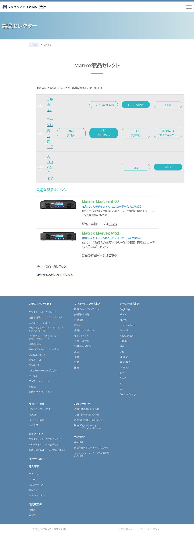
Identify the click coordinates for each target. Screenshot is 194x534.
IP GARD (124, 367)
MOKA (123, 319)
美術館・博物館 (81, 314)
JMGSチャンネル (37, 495)
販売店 (32, 515)
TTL (122, 383)
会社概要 (79, 437)
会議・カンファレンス (84, 330)
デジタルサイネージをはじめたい (45, 439)
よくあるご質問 (36, 420)
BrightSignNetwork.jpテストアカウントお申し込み (87, 427)
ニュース (34, 474)
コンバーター (35, 365)
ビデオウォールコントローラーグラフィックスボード (43, 337)
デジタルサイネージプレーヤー (44, 312)
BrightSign (125, 309)
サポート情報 (36, 404)
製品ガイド (34, 490)
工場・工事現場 (81, 341)
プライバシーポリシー (150, 529)
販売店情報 (35, 504)
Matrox (124, 346)
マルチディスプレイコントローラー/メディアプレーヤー (46, 329)
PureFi (123, 378)
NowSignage (127, 335)
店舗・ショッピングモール (86, 309)
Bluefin (123, 314)
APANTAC (125, 362)
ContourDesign (128, 394)
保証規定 (33, 425)
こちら (113, 224)
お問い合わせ (82, 404)
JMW (122, 373)
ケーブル (33, 376)
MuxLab (124, 357)
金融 (76, 357)
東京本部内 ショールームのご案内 (91, 447)
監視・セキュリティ (83, 346)
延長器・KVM (35, 344)
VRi (121, 388)
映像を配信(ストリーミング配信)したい (48, 450)
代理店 (32, 509)
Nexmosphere (127, 325)
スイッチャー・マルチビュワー (43, 370)
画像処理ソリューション (40, 391)
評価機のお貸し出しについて (88, 420)
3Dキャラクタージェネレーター (44, 349)
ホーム (34, 44)
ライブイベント (81, 335)
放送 (76, 351)
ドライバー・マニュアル (40, 409)
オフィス (78, 325)
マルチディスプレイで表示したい (45, 444)
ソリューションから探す (87, 303)
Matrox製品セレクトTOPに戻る (54, 275)
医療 (76, 367)
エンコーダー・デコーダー (41, 322)
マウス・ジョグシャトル (39, 381)
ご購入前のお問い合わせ (86, 409)
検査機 (32, 386)
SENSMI (124, 341)
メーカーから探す (130, 303)
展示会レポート (37, 459)
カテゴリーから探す (40, 303)
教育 (76, 362)
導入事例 (34, 466)
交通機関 (78, 319)
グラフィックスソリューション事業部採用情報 (91, 454)
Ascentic (124, 330)
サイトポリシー (127, 529)
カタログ (33, 414)
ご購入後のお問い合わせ (86, 414)
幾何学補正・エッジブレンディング (45, 317)
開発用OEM (35, 360)
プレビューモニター (38, 354)
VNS (122, 351)
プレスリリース (36, 484)
